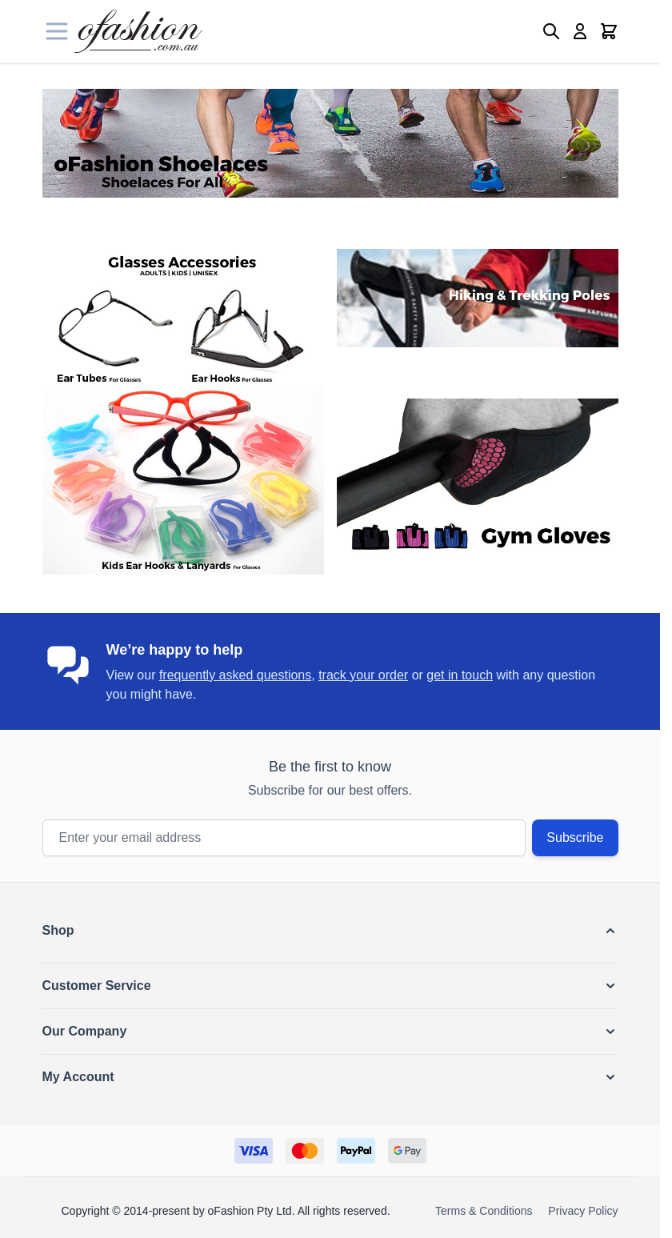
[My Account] (580, 31)
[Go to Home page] (138, 31)
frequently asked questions (235, 675)
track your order (363, 675)
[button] (330, 930)
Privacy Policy (583, 1210)
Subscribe (574, 837)
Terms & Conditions (483, 1210)
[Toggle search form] (551, 31)
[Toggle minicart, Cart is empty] (609, 31)
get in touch (459, 675)
